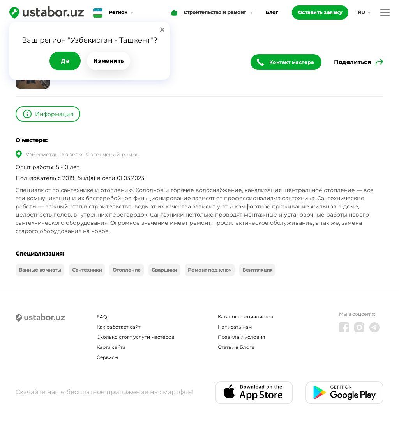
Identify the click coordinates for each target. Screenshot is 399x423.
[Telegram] (374, 327)
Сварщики (164, 270)
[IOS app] (254, 392)
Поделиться (352, 62)
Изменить (108, 60)
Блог (272, 12)
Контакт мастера (291, 62)
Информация (54, 113)
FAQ (102, 317)
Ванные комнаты (40, 270)
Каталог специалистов (245, 317)
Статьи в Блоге (236, 347)
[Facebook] (344, 327)
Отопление (127, 270)
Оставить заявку (320, 12)
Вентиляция (257, 270)
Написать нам (235, 327)
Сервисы (107, 357)
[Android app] (344, 392)
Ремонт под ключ (209, 270)
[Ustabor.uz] (46, 12)
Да (65, 60)
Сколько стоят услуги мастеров (135, 337)
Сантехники (87, 270)
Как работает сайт (119, 327)
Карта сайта (111, 347)
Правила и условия (241, 337)
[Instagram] (359, 327)
